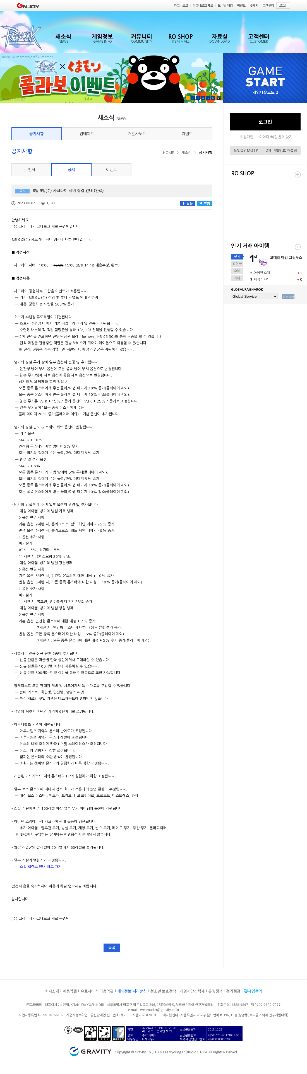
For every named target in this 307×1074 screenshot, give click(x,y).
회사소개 (52, 991)
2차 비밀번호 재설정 (281, 150)
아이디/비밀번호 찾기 (275, 137)
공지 (71, 170)
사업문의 (255, 991)
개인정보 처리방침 (132, 991)
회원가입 (246, 137)
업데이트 (87, 134)
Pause (219, 98)
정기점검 (233, 991)
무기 (237, 256)
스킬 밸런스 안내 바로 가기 (40, 867)
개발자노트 (137, 134)
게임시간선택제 (192, 991)
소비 (237, 271)
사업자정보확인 (76, 1014)
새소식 (186, 152)
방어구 (237, 263)
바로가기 (288, 297)
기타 (237, 278)
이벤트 (187, 134)
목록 (112, 948)
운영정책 (215, 991)
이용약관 (70, 991)
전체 (31, 170)
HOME (168, 152)
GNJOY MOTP (246, 150)
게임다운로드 (265, 93)
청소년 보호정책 (163, 991)
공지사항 (36, 134)
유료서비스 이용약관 (97, 991)
